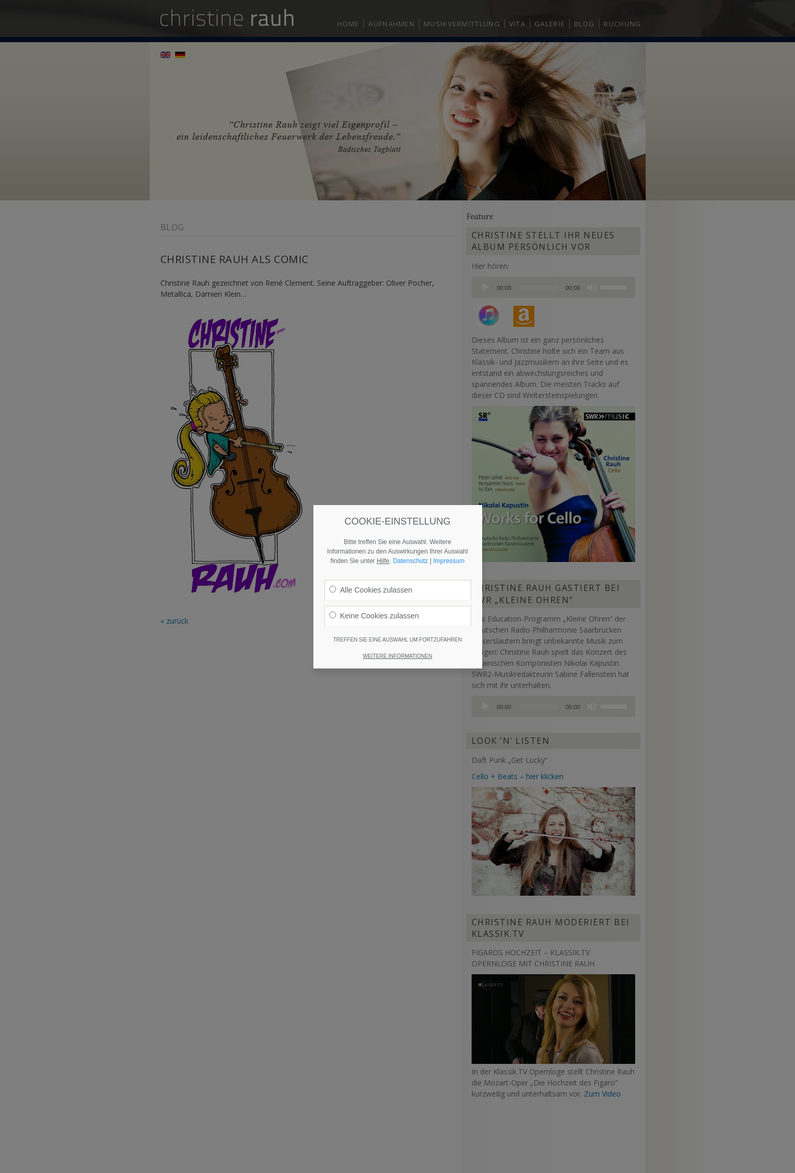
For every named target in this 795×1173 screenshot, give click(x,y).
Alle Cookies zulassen (371, 567)
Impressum (448, 537)
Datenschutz (410, 537)
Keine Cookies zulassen (374, 592)
